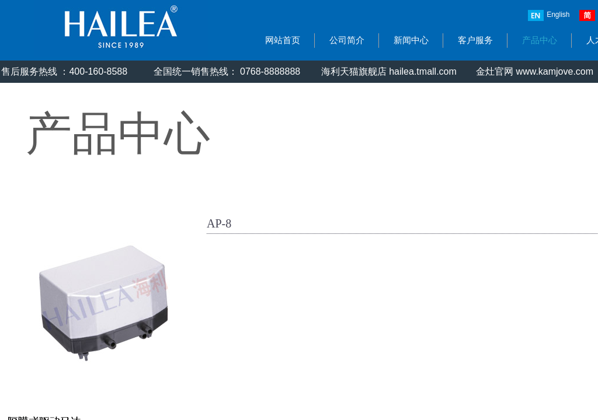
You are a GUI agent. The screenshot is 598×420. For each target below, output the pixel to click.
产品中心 (539, 40)
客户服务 (475, 40)
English (548, 15)
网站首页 (282, 40)
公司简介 (346, 40)
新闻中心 (411, 40)
